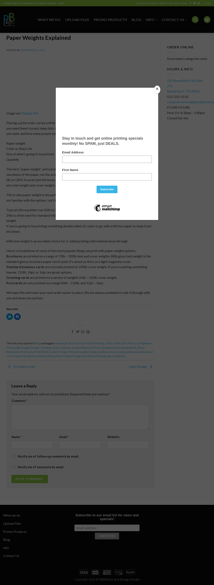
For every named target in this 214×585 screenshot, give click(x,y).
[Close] (157, 90)
